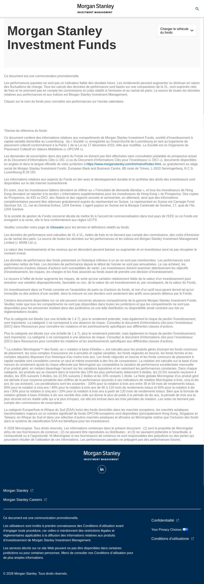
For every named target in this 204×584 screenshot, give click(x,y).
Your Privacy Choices (169, 529)
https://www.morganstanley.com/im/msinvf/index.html (123, 164)
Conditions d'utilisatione (170, 539)
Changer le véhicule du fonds (174, 30)
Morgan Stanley (15, 491)
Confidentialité (162, 520)
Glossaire (57, 227)
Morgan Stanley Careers (22, 500)
